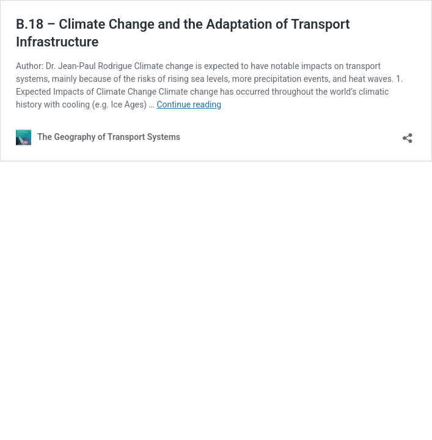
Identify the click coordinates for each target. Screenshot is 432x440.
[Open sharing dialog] (407, 134)
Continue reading (188, 104)
